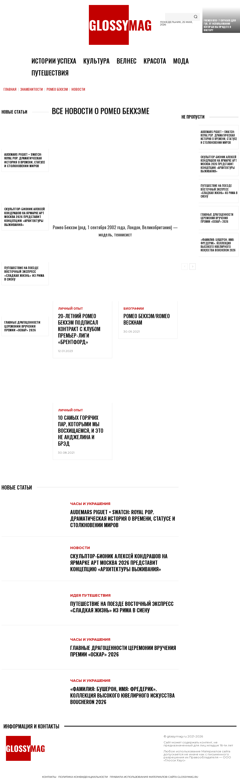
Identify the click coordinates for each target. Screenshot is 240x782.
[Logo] (120, 25)
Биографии (133, 308)
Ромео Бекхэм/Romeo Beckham (146, 319)
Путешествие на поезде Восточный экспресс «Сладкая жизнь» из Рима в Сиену (24, 274)
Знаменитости (31, 89)
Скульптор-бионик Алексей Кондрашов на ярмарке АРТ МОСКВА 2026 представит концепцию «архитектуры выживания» (24, 216)
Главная (9, 89)
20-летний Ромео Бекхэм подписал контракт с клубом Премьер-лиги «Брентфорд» (79, 329)
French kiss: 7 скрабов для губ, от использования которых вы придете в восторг (220, 25)
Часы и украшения (90, 503)
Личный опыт (70, 308)
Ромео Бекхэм (57, 89)
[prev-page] (184, 266)
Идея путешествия (90, 595)
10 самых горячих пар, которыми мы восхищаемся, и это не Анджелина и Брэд (80, 430)
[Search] (195, 17)
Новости (80, 548)
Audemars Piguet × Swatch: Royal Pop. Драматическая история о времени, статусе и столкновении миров (24, 160)
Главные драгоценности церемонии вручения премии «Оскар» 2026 (22, 326)
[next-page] (192, 266)
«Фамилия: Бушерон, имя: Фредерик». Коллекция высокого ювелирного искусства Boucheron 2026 (122, 695)
